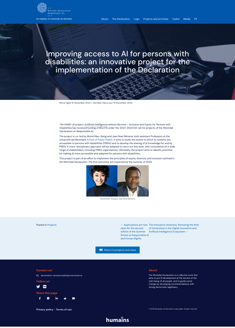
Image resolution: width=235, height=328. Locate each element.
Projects (52, 226)
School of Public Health (100, 141)
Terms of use (64, 311)
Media (186, 20)
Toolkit (176, 20)
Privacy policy (45, 311)
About (104, 20)
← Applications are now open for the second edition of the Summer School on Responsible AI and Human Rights (135, 232)
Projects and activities (155, 20)
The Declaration (121, 20)
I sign (136, 20)
